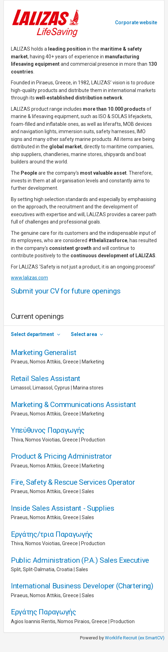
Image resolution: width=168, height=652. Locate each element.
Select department (32, 334)
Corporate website (136, 22)
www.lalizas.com (29, 277)
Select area (84, 334)
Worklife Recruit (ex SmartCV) (134, 637)
